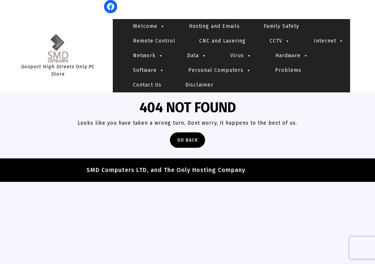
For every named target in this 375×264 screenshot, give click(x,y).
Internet (329, 41)
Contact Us (147, 85)
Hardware (291, 55)
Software (148, 70)
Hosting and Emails (214, 26)
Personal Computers (219, 70)
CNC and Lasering (222, 41)
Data (197, 55)
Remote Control (154, 41)
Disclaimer (199, 85)
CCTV (280, 41)
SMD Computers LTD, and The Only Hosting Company (165, 169)
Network (148, 55)
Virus (241, 55)
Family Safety (281, 26)
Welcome (149, 26)
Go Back (191, 142)
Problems (288, 70)
